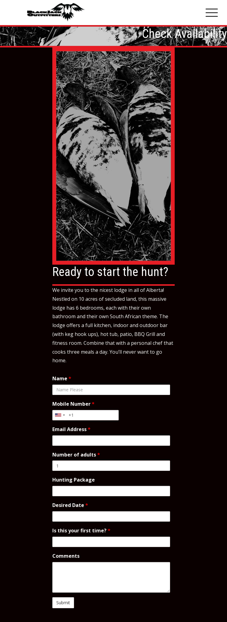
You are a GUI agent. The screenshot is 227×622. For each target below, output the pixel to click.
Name (61, 378)
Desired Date (70, 505)
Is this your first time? (81, 530)
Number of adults (76, 454)
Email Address (71, 429)
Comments (66, 556)
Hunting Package (73, 479)
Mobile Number (73, 403)
